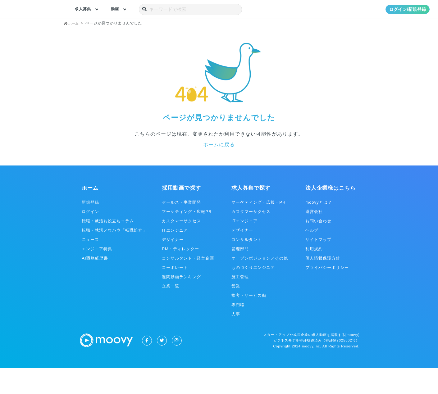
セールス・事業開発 (181, 228)
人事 (235, 340)
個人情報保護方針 (322, 284)
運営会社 (314, 237)
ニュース (90, 265)
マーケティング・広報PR (187, 237)
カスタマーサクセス (181, 247)
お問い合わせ (318, 247)
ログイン (90, 237)
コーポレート (175, 293)
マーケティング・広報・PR (258, 228)
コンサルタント (246, 265)
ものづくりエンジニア (253, 293)
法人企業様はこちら (330, 214)
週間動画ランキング (181, 303)
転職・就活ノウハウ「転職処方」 (114, 256)
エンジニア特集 (97, 275)
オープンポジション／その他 (259, 284)
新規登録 (90, 228)
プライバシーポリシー (327, 293)
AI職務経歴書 (95, 284)
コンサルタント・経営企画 (188, 284)
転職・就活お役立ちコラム (108, 247)
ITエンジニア (175, 256)
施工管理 (240, 303)
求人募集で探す (251, 214)
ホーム (90, 214)
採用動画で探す (181, 214)
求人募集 (84, 9)
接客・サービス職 (248, 321)
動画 (118, 9)
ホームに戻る (219, 170)
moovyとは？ (318, 228)
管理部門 (240, 275)
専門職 (237, 330)
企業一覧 (170, 312)
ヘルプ (311, 256)
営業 (235, 312)
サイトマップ (318, 265)
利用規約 (314, 275)
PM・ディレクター (180, 275)
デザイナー (173, 265)
